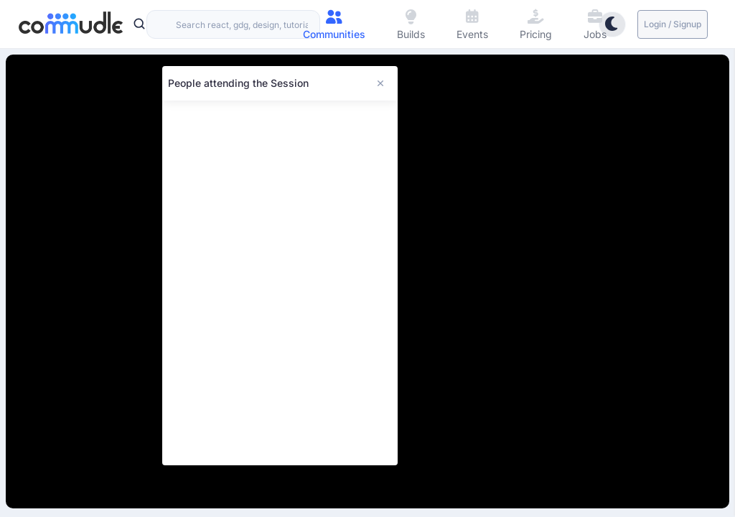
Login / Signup (672, 24)
